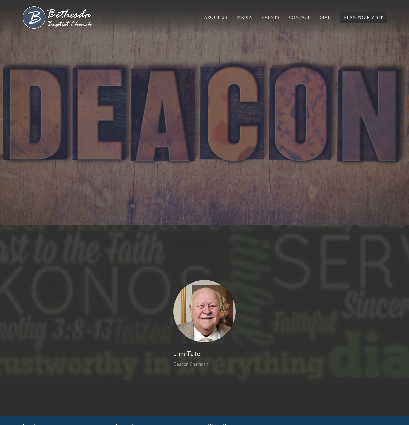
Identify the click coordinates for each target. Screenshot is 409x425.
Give (325, 17)
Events (270, 17)
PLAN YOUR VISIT (363, 17)
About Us (215, 17)
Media (244, 17)
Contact (299, 17)
